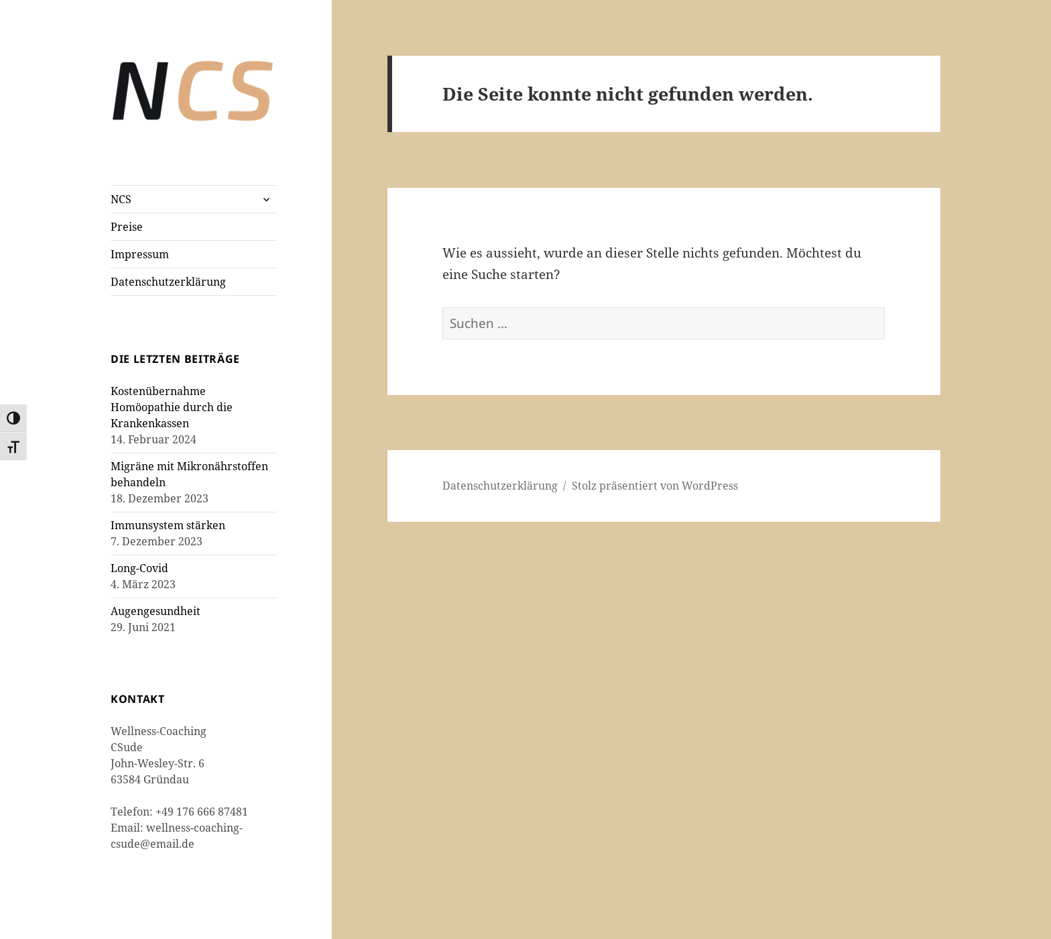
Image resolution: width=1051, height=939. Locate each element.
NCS (121, 199)
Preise (127, 226)
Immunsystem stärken (168, 525)
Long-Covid (139, 568)
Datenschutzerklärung (168, 281)
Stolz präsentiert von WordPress (655, 485)
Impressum (140, 254)
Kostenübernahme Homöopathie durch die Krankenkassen (172, 407)
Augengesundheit (155, 611)
